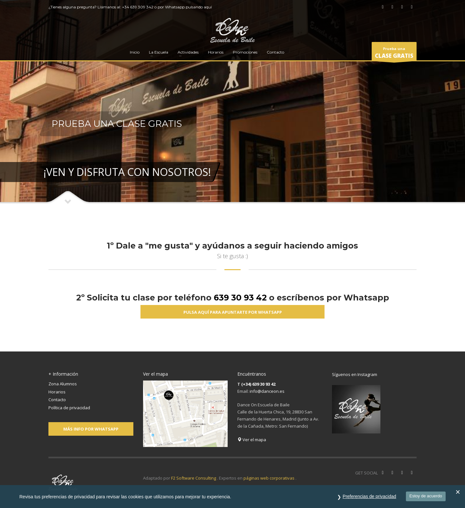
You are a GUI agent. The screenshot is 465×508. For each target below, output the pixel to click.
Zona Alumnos (62, 384)
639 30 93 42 (240, 297)
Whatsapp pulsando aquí (188, 7)
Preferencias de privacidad (369, 496)
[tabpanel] (232, 102)
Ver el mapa (251, 439)
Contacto (57, 399)
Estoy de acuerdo (425, 495)
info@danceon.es (267, 391)
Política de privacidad (69, 408)
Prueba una (394, 53)
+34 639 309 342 (137, 7)
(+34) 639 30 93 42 (258, 384)
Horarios (57, 392)
